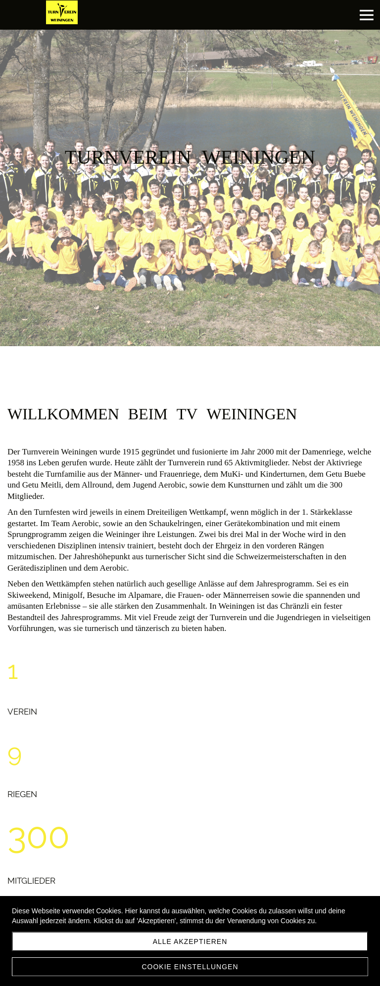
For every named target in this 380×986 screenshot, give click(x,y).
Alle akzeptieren (190, 941)
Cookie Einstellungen (190, 967)
